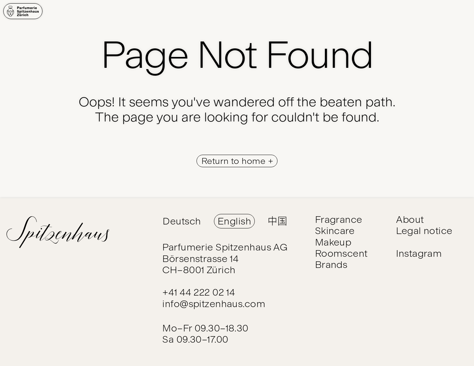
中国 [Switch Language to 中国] (277, 221)
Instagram (419, 253)
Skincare (335, 230)
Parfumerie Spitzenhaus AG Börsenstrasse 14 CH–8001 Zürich (224, 258)
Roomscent (341, 253)
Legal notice (424, 230)
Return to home (234, 161)
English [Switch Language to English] (234, 221)
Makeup (333, 242)
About (410, 219)
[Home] (22, 11)
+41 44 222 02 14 (198, 292)
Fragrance (338, 219)
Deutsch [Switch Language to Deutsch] (182, 221)
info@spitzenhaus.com (213, 303)
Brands (331, 264)
